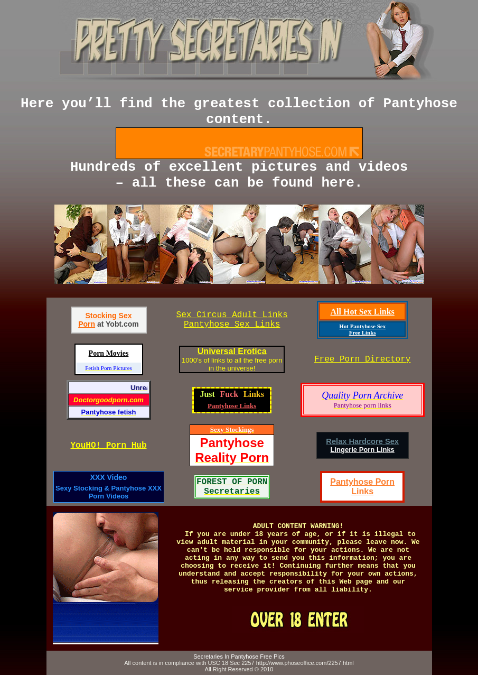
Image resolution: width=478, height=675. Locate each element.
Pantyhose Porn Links (362, 486)
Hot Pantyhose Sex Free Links (362, 329)
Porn (86, 324)
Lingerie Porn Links (362, 450)
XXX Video (108, 477)
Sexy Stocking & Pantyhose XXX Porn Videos (108, 492)
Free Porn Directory (362, 359)
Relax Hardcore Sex (362, 441)
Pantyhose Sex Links (232, 324)
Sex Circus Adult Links (232, 315)
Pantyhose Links (232, 406)
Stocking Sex (109, 315)
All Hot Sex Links (362, 311)
